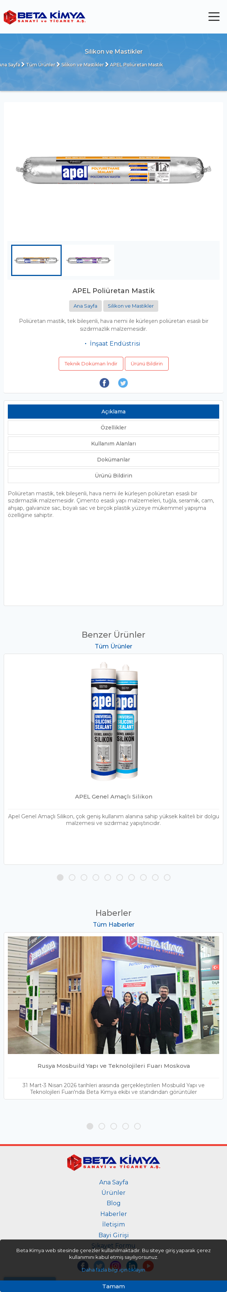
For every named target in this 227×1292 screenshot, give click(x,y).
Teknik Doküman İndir (91, 363)
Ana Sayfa (85, 306)
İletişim (113, 1224)
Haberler (113, 1214)
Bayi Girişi (113, 1235)
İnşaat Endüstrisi (115, 343)
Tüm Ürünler (38, 64)
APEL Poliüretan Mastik (134, 64)
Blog (114, 1203)
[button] (60, 877)
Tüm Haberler (113, 924)
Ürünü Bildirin (147, 363)
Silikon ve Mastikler (80, 64)
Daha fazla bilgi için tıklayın (113, 1270)
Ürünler (113, 1192)
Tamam (113, 1286)
